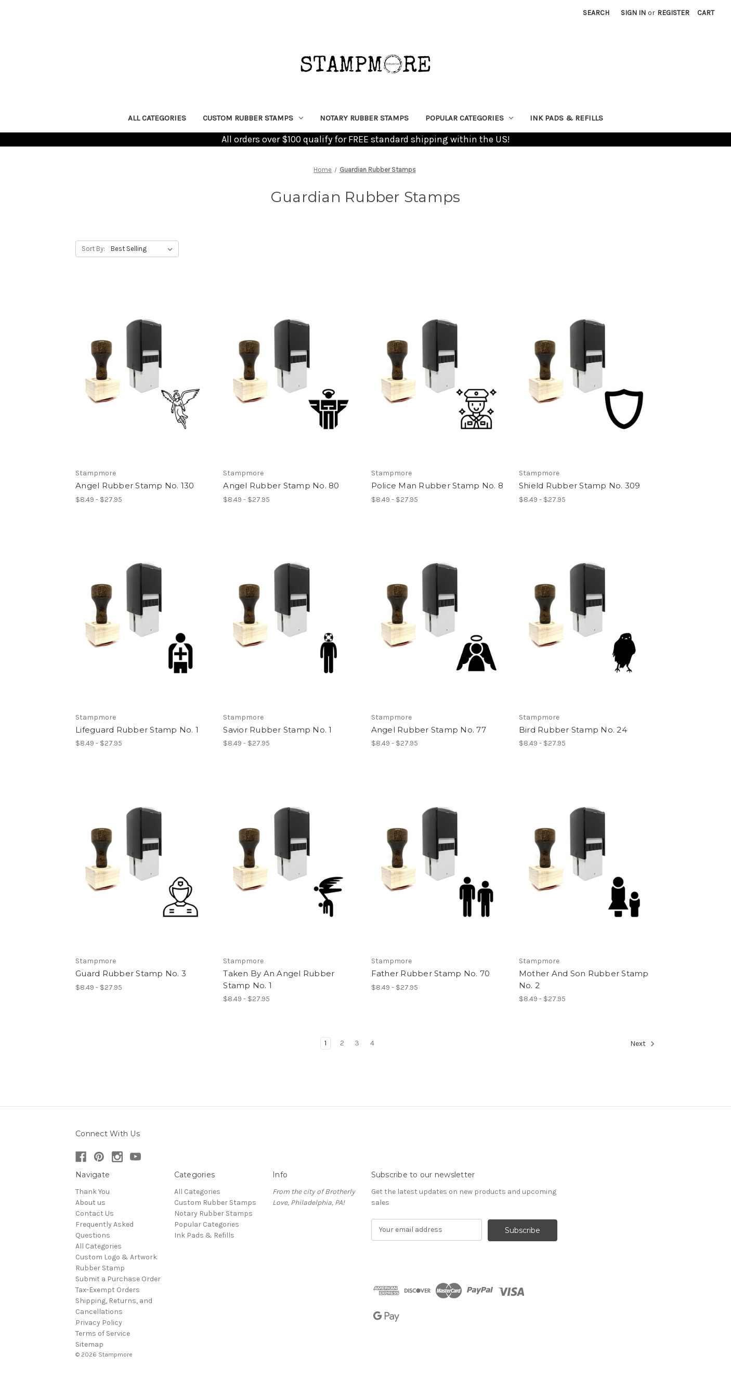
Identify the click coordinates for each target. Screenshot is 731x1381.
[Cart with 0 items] (705, 12)
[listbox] (143, 249)
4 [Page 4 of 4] (372, 1043)
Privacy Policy (98, 1322)
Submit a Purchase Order (118, 1278)
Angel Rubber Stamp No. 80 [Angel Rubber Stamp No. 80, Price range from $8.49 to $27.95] (281, 485)
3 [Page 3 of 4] (357, 1043)
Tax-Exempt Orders (107, 1289)
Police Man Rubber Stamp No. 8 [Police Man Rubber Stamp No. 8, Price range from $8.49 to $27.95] (437, 485)
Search (596, 12)
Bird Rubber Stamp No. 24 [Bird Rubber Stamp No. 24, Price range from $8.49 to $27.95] (573, 730)
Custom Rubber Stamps (253, 118)
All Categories (157, 118)
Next (642, 1044)
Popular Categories (469, 118)
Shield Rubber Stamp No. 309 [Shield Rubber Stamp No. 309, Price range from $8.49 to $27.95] (580, 485)
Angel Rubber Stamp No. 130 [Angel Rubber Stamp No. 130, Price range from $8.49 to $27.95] (134, 485)
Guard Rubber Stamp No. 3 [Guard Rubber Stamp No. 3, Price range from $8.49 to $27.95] (130, 973)
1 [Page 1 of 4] (325, 1043)
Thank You (92, 1191)
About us (90, 1202)
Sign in (633, 12)
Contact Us (94, 1213)
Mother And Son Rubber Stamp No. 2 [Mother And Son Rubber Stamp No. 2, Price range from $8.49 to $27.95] (584, 979)
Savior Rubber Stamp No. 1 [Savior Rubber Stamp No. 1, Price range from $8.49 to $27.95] (277, 730)
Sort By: (93, 249)
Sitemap (89, 1344)
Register (673, 12)
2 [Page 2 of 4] (342, 1043)
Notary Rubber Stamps (364, 118)
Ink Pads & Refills (566, 118)
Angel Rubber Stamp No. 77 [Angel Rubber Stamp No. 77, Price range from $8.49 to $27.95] (428, 730)
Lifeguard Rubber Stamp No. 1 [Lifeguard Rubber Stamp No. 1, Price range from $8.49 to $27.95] (137, 730)
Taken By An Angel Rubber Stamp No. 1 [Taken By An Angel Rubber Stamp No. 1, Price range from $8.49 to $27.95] (278, 979)
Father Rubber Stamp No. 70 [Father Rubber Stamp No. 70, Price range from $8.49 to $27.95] (430, 973)
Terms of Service (102, 1333)
